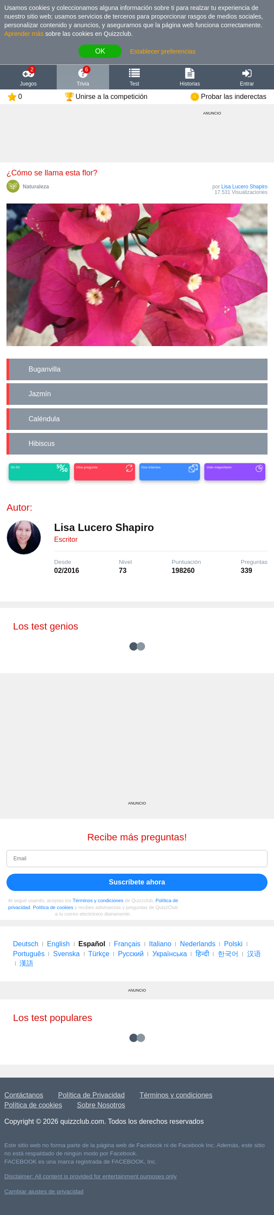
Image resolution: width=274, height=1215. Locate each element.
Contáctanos (23, 1095)
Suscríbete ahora (137, 882)
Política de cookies (53, 907)
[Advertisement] (137, 740)
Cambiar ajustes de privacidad (44, 1191)
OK (100, 51)
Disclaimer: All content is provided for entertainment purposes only (90, 1176)
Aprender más (23, 33)
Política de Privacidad (91, 1095)
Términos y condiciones (98, 900)
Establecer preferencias (162, 51)
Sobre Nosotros (101, 1105)
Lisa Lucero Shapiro (244, 187)
